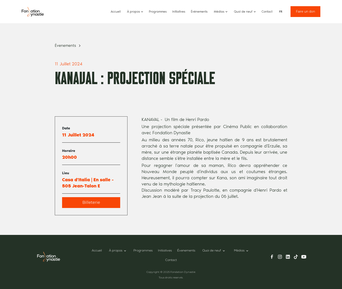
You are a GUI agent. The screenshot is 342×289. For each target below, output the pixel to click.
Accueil (116, 11)
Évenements (186, 250)
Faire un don (305, 11)
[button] (134, 12)
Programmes (158, 11)
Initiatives (178, 11)
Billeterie (91, 202)
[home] (33, 11)
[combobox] (280, 12)
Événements (199, 11)
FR (280, 11)
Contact (267, 11)
